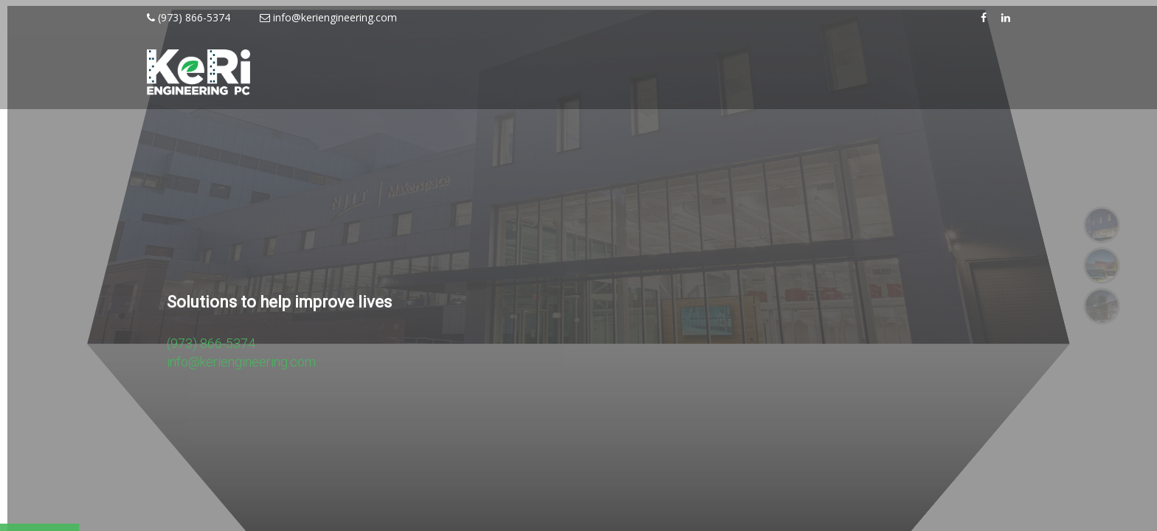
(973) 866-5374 (188, 17)
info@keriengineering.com (328, 17)
